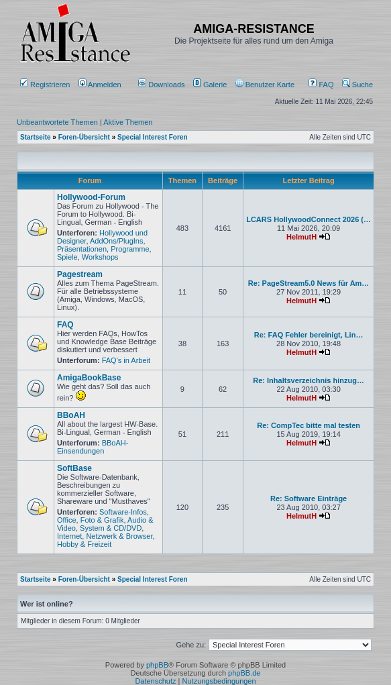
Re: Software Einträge (308, 498)
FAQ (321, 85)
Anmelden (100, 85)
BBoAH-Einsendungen (92, 447)
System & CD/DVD (111, 528)
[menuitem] (162, 85)
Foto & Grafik (102, 520)
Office (66, 520)
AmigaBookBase (89, 377)
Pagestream (80, 274)
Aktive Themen (127, 122)
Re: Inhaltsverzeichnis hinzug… (308, 380)
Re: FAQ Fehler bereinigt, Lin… (309, 335)
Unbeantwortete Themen (57, 122)
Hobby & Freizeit (84, 544)
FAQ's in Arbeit (126, 360)
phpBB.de (244, 673)
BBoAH (71, 415)
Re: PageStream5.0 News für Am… (309, 283)
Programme (130, 249)
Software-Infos (123, 512)
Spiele (67, 257)
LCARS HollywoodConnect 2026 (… (308, 219)
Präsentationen (82, 249)
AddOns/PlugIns (117, 241)
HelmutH (301, 237)
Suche (357, 85)
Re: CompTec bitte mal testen (308, 425)
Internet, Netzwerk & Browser (104, 536)
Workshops (100, 257)
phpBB (157, 665)
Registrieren (45, 85)
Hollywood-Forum (91, 197)
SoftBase (74, 468)
